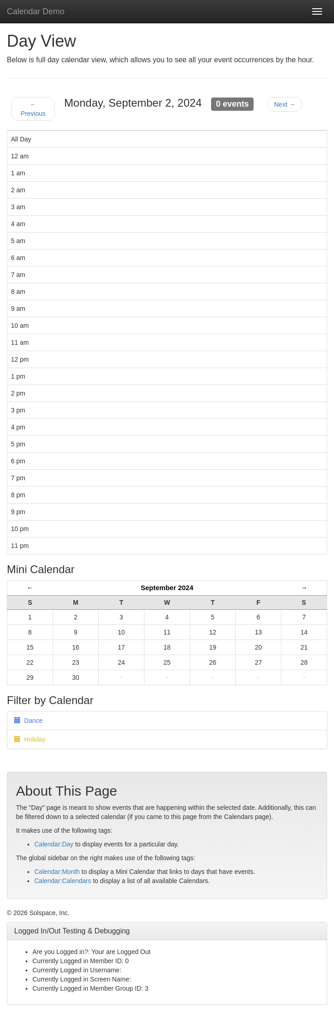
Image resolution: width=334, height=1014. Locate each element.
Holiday (29, 739)
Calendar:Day (54, 844)
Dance (28, 720)
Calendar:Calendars (62, 880)
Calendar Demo (35, 11)
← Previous (33, 109)
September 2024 (167, 587)
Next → (285, 104)
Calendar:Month (57, 871)
